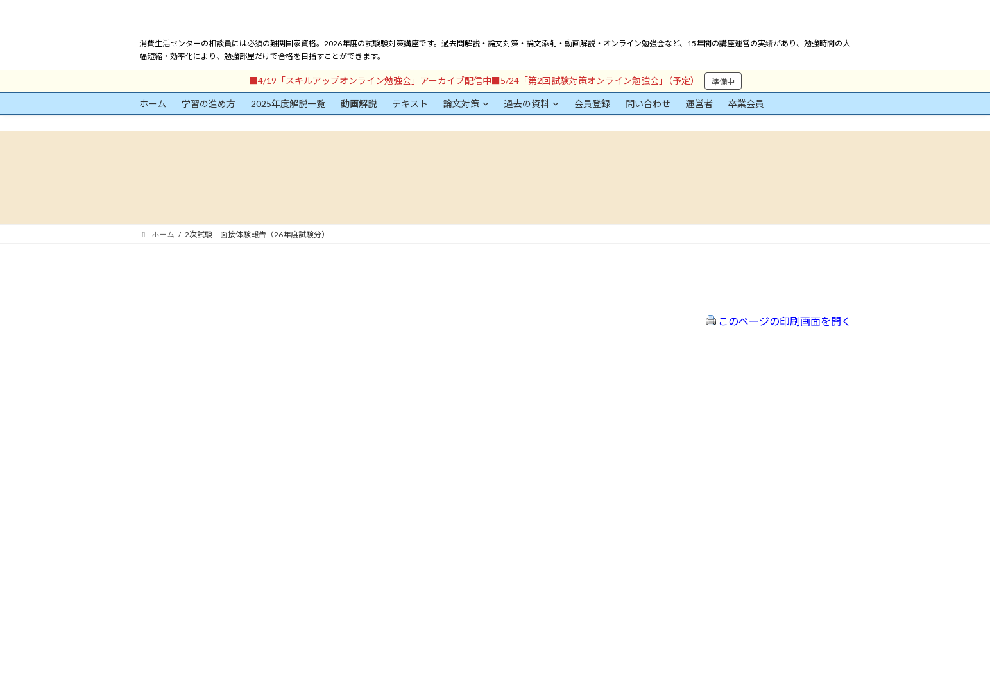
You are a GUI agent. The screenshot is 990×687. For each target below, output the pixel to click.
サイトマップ (418, 483)
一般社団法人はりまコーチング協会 (688, 437)
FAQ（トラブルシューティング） (452, 500)
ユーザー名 (158, 491)
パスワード (158, 551)
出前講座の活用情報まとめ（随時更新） (464, 517)
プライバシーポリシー (433, 466)
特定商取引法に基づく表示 (441, 449)
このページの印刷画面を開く (778, 321)
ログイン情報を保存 (193, 616)
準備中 (723, 82)
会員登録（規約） (425, 432)
